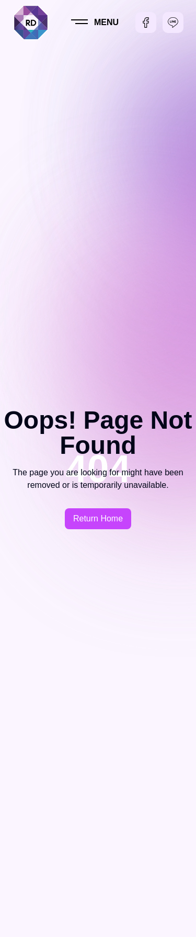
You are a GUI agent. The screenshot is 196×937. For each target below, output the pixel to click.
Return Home (98, 518)
